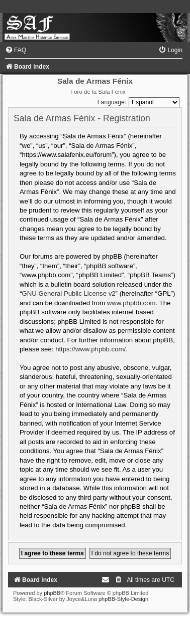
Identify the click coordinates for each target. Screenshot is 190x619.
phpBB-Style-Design (123, 599)
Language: (112, 102)
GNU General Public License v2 (68, 293)
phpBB (52, 593)
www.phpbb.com (131, 303)
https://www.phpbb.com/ (90, 349)
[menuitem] (15, 50)
